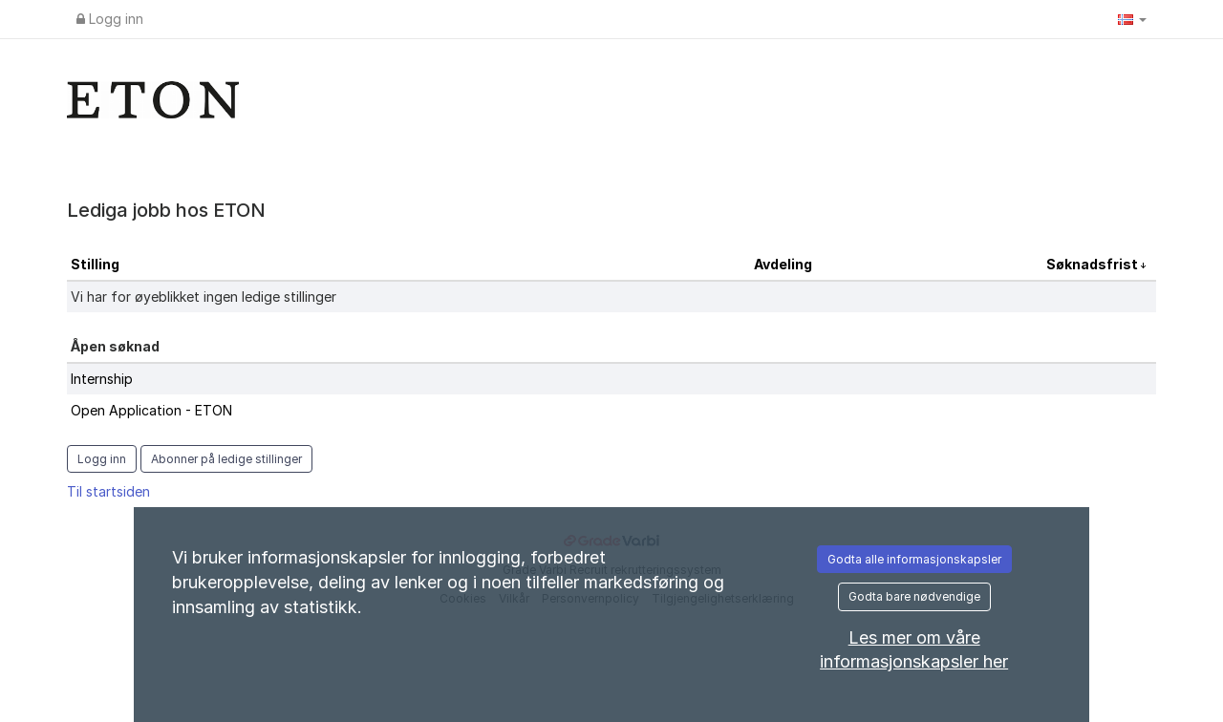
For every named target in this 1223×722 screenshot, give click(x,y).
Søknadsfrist (1093, 264)
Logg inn (109, 19)
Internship (102, 379)
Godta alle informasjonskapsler (914, 559)
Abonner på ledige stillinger (226, 459)
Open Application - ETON (151, 410)
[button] (1132, 19)
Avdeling (783, 264)
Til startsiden (108, 491)
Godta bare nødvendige (914, 596)
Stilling (95, 264)
